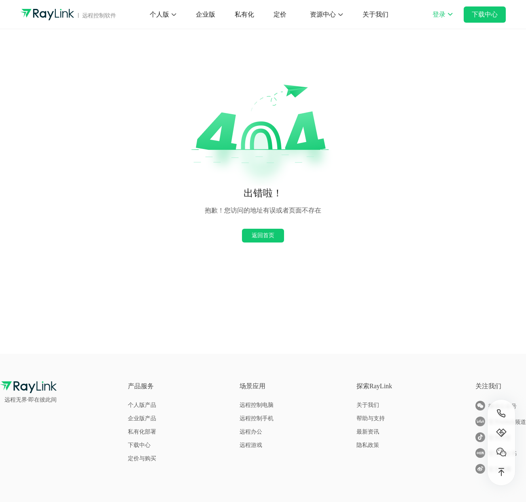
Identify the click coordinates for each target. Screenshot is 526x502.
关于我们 (375, 14)
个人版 (159, 14)
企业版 (205, 14)
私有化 (244, 14)
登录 (443, 20)
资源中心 (323, 14)
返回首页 (263, 235)
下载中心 (485, 14)
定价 (280, 14)
